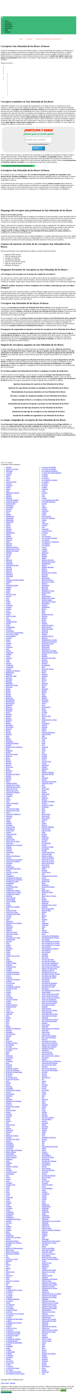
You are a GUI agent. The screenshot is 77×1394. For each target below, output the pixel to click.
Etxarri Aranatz (11, 1110)
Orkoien (44, 754)
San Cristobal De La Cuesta (51, 943)
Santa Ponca (46, 1032)
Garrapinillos (10, 1174)
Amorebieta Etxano (12, 585)
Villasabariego (46, 1317)
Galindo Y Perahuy (12, 1166)
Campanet (9, 825)
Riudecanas (45, 901)
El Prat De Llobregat (12, 1070)
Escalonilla (9, 1088)
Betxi (7, 736)
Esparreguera (10, 1094)
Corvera (8, 990)
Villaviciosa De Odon (49, 1332)
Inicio (7, 21)
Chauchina (9, 921)
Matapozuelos (46, 592)
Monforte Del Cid (47, 636)
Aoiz (7, 598)
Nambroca (45, 701)
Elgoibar (8, 1059)
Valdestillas (45, 1215)
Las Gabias (9, 1370)
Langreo (8, 1326)
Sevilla (44, 1094)
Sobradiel (45, 1105)
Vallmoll (44, 1235)
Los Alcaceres (46, 536)
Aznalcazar (9, 665)
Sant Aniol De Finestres (49, 1021)
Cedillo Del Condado (12, 907)
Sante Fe (44, 1039)
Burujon (8, 780)
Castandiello (10, 876)
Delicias (8, 1017)
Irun (7, 1270)
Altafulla (9, 582)
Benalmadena (10, 700)
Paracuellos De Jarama (49, 781)
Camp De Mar (10, 827)
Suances (44, 1121)
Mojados (44, 623)
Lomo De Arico (47, 531)
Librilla (44, 507)
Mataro (44, 594)
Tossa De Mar (46, 1177)
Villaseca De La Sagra (49, 1319)
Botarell (8, 761)
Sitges (44, 1103)
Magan (44, 558)
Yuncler (44, 1350)
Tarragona (45, 1126)
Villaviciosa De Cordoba (50, 1330)
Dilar (7, 1025)
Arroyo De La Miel (12, 634)
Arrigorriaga (10, 631)
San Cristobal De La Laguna (51, 945)
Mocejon (44, 616)
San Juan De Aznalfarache (50, 963)
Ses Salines (45, 1090)
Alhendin (9, 553)
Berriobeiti (9, 725)
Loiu (43, 527)
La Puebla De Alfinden (13, 1339)
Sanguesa (45, 954)
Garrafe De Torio (11, 1172)
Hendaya (9, 1230)
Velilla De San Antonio (49, 1257)
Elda (7, 1054)
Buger (8, 769)
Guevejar (9, 1223)
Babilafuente (10, 672)
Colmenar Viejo (11, 967)
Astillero (8, 654)
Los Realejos (46, 543)
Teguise (44, 1130)
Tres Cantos (45, 1181)
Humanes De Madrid (12, 1254)
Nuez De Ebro (46, 716)
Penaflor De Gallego (48, 801)
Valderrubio (45, 1212)
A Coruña (9, 473)
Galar (7, 1161)
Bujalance (9, 770)
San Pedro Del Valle (48, 987)
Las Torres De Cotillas (49, 469)
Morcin (44, 671)
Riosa (43, 898)
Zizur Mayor (46, 1366)
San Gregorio (46, 952)
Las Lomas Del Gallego (13, 1372)
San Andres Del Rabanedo (50, 936)
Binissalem (9, 741)
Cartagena (9, 863)
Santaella (45, 1007)
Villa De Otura (46, 1281)
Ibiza (7, 1257)
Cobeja (8, 952)
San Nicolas (45, 981)
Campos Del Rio (11, 834)
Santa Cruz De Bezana (49, 999)
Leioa (43, 491)
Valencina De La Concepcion (51, 1221)
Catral (8, 903)
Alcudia (8, 514)
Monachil (45, 631)
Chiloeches (9, 927)
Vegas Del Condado (48, 1250)
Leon (43, 496)
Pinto (43, 821)
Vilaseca (44, 1274)
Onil (43, 745)
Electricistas (9, 26)
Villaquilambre (46, 1310)
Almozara (9, 573)
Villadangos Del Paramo (49, 1279)
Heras (8, 1232)
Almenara (9, 562)
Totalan (44, 1179)
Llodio (44, 514)
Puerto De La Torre (48, 861)
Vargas (44, 1246)
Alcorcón (9, 509)
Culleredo (9, 1014)
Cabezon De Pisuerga (13, 792)
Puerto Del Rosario (48, 863)
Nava (43, 705)
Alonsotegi (9, 576)
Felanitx (8, 1121)
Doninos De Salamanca (13, 1028)
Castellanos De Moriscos (14, 878)
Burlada (8, 776)
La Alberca (9, 1292)
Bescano (8, 732)
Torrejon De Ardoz (48, 1157)
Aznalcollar (9, 667)
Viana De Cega (46, 1263)
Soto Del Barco (47, 1119)
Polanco (44, 834)
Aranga (8, 603)
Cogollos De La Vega (13, 956)
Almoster (9, 571)
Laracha (8, 1344)
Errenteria (9, 1086)
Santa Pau (45, 1027)
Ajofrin (8, 487)
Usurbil (44, 1199)
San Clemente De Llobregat (51, 941)
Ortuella (44, 758)
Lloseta (44, 520)
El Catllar (9, 1050)
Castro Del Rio (10, 898)
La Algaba (9, 1295)
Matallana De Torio (48, 591)
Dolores (8, 1027)
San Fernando (46, 947)
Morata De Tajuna (47, 669)
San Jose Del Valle (48, 959)
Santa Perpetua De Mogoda (50, 1028)
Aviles (8, 661)
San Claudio (46, 939)
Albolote (8, 496)
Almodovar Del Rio (12, 565)
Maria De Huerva (47, 580)
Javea (7, 1279)
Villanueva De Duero (48, 1301)
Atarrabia (9, 658)
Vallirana (45, 1234)
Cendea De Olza (11, 910)
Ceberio (8, 905)
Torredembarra (46, 1155)
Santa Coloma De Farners (50, 996)
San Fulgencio (46, 950)
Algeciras (9, 540)
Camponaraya (10, 829)
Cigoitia (8, 947)
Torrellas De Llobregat (49, 1161)
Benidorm (9, 711)
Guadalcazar (10, 1214)
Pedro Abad (45, 794)
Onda (43, 743)
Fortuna (8, 1141)
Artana (8, 640)
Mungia (44, 691)
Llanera (44, 513)
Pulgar (44, 869)
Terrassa (44, 1139)
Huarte (8, 1246)
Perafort (44, 803)
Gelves (8, 1177)
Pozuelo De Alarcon (48, 852)
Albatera (8, 494)
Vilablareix (45, 1264)
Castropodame (10, 899)
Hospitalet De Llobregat (13, 1243)
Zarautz (44, 1364)
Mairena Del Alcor (48, 560)
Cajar (7, 801)
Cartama (8, 865)
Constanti (9, 978)
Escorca (8, 1092)
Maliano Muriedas (48, 567)
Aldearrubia (9, 520)
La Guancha (10, 1308)
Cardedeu (9, 849)
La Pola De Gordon (12, 1335)
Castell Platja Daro (12, 887)
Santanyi (44, 1023)
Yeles (43, 1344)
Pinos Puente (46, 818)
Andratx (8, 589)
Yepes (44, 1346)
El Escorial (9, 1057)
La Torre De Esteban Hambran (51, 473)
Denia (8, 1019)
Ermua (8, 1085)
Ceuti (7, 919)
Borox (8, 758)
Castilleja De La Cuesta (13, 892)
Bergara (8, 718)
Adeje (8, 476)
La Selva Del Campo (12, 1368)
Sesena (44, 1088)
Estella (8, 1108)
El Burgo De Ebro (11, 1043)
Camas (8, 819)
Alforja (8, 534)
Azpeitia (8, 669)
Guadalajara (10, 1212)
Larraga (8, 1359)
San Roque (45, 988)
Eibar (7, 1039)
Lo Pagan (45, 533)
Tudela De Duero (47, 1185)
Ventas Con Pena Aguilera (50, 1259)
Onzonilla (45, 747)
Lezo (43, 505)
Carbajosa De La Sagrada (14, 845)
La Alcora (9, 1294)
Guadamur (9, 1215)
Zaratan (44, 1363)
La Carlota (9, 1301)
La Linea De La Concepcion (15, 1313)
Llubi (43, 522)
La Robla (9, 1353)
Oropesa (44, 756)
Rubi (43, 918)
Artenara (8, 643)
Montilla (44, 656)
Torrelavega (45, 1159)
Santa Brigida (46, 992)
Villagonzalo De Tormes (49, 1288)
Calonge (8, 805)
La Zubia (45, 484)
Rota (43, 914)
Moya (43, 681)
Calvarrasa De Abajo (12, 809)
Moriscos (45, 674)
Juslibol (8, 1288)
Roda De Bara (46, 910)
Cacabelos (9, 796)
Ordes (44, 749)
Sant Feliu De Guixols (49, 1041)
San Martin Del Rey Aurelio (51, 974)
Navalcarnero (46, 707)
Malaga (44, 565)
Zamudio (45, 1357)
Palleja (44, 770)
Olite (43, 736)
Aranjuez (9, 607)
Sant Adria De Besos (48, 1005)
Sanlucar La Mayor (48, 970)
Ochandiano (45, 723)
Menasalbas (45, 603)
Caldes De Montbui (12, 803)
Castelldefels (10, 883)
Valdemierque (46, 1206)
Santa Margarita (47, 1012)
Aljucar (8, 556)
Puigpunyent (46, 867)
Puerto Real (45, 865)
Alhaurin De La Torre (13, 549)
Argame (8, 620)
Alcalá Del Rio (10, 503)
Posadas (44, 850)
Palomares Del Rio (48, 774)
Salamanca (45, 923)
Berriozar (9, 729)
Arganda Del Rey (11, 622)
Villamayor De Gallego (49, 1297)
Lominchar (45, 529)
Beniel (8, 712)
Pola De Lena (46, 829)
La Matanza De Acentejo (14, 1323)
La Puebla (9, 1337)
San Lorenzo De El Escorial (51, 967)
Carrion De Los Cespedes (14, 859)
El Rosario (9, 1074)
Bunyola (8, 772)
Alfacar (8, 527)
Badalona (9, 674)
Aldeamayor (10, 518)
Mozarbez (45, 683)
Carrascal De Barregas (13, 856)
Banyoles (9, 678)
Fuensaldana (10, 1146)
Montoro (44, 660)
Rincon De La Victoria (49, 896)
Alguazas (9, 545)
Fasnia (8, 1119)
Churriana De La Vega (13, 938)
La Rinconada (10, 1352)
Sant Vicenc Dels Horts (49, 1068)
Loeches (44, 525)
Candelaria (9, 838)
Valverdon (45, 1244)
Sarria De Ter (46, 1077)
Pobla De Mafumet (48, 827)
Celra (7, 908)
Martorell (45, 587)
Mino (43, 612)
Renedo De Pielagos (48, 887)
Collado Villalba (11, 963)
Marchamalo (46, 578)
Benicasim (9, 709)
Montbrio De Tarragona (49, 642)
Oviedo (44, 763)
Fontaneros (8, 24)
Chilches (8, 925)
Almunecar (9, 574)
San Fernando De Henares (50, 948)
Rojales (44, 912)
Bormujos (9, 756)
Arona (8, 625)
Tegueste (44, 1128)
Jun (7, 1284)
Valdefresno (45, 1205)
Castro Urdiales (11, 901)
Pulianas (44, 870)
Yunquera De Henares (49, 1353)
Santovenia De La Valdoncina (51, 1061)
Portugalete (45, 849)
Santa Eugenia (46, 1008)
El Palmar (9, 1065)
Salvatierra (45, 932)
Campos (8, 832)
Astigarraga (9, 652)
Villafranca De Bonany (49, 1283)
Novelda (44, 712)
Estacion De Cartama (12, 1106)
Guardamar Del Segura (13, 1219)
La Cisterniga (10, 1304)
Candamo (9, 836)
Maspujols (45, 589)
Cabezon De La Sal (12, 790)
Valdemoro (45, 1208)
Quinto (44, 878)
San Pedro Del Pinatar (49, 985)
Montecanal (45, 647)
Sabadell (44, 919)
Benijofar (9, 714)
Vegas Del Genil (47, 1252)
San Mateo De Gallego (49, 976)
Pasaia (44, 787)
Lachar (8, 1303)
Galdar (8, 1165)
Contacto (8, 32)
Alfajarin (9, 529)
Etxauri (8, 1112)
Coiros (8, 959)
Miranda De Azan (47, 614)
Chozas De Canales (12, 934)
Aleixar (8, 525)
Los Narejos (46, 540)
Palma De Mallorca (48, 772)
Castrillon (9, 896)
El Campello (10, 1045)
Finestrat (8, 1132)
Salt (43, 928)
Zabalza (44, 1355)
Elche (7, 1052)
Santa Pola (45, 1030)
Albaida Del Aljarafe (12, 493)
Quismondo (45, 879)
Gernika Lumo (10, 1185)
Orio (43, 752)
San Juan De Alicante (48, 961)
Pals (43, 776)
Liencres (44, 509)
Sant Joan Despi (47, 1052)
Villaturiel (45, 1324)
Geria (7, 1181)
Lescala (44, 498)
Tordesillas (45, 1154)
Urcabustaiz (45, 1194)
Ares (7, 618)
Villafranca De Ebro (48, 1286)
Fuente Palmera (11, 1152)
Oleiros (44, 731)
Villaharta (45, 1290)
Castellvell (9, 889)
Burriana (8, 778)
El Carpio (9, 1047)
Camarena (9, 816)
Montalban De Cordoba (49, 640)
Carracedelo (10, 852)
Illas (7, 1263)
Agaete (8, 478)
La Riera (8, 1350)
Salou (43, 927)
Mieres (44, 609)
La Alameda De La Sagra (14, 1290)
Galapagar (9, 1159)
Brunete (8, 765)
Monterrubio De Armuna (50, 652)
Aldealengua (10, 516)
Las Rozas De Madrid (49, 467)
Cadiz (8, 798)
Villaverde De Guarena (49, 1326)
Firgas (8, 1134)
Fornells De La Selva (12, 1139)
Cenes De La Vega (12, 912)
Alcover (8, 511)
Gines (8, 1192)
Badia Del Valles (11, 676)
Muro (43, 694)
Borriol (8, 760)
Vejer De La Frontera (48, 1254)
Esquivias (9, 1105)
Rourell (44, 916)
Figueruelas (9, 1130)
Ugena (44, 1190)
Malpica (44, 569)
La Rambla (9, 1346)
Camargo (9, 818)
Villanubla (45, 1299)
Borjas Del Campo (12, 754)
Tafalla (44, 1125)
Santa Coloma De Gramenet (51, 997)
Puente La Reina (47, 856)
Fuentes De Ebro (11, 1155)
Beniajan (9, 707)
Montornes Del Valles (49, 658)
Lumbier (44, 551)
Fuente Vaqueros (11, 1157)
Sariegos (44, 1076)
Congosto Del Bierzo (12, 972)
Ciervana (9, 941)
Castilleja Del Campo (13, 894)
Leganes (44, 487)
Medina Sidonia (47, 600)
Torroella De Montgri (49, 1175)
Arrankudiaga (10, 627)
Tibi (43, 1145)
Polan (43, 832)
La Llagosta (9, 1315)
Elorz (7, 1063)
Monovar (45, 638)
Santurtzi (45, 1066)
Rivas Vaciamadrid (48, 908)
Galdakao (9, 1163)
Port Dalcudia (46, 843)
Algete (8, 542)
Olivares (44, 738)
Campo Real (10, 830)
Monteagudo (46, 645)
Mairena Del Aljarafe (48, 562)
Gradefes (9, 1203)
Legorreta (45, 489)
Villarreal (45, 1313)
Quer (43, 874)
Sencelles (45, 1085)
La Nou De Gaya (11, 1328)
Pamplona (45, 778)
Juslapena (9, 1286)
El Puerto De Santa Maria (14, 1072)
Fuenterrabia (10, 1154)
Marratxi (44, 583)
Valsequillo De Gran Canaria (51, 1241)
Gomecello (9, 1197)
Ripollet (44, 899)
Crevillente (9, 997)
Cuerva (8, 1010)
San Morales (46, 979)
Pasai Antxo (45, 789)
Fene (7, 1123)
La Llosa (8, 1317)
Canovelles (9, 843)
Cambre (8, 821)
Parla (43, 785)
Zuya (43, 1373)
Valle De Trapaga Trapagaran (51, 1230)
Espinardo (9, 1099)
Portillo (44, 845)
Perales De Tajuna (47, 805)
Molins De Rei (46, 627)
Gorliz (8, 1199)
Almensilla (9, 563)
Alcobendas (9, 507)
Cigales (8, 945)
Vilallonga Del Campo (49, 1270)
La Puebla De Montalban (14, 1343)
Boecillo (8, 745)
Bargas (8, 689)
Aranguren (9, 605)
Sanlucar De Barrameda (49, 968)
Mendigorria (46, 607)
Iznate (8, 1277)
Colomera (9, 968)
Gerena (8, 1179)
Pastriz (44, 790)
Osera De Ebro (46, 761)
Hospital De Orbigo (12, 1241)
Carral (8, 854)
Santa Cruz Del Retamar (49, 1001)
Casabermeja (10, 867)
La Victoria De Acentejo (49, 480)
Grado (8, 1205)
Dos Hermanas (10, 1034)
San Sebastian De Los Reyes (51, 990)
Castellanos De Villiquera (14, 879)
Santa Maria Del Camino (50, 1014)
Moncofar (45, 632)
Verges (44, 1261)
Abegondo (9, 471)
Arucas (8, 645)
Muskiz (44, 696)
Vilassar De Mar (47, 1275)
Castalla (8, 874)
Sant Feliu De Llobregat (49, 1043)
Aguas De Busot (11, 482)
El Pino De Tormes (12, 1068)
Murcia (44, 692)
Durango (8, 1036)
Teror (43, 1136)
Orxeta (44, 760)
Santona (44, 1059)
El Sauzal (9, 1076)
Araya (8, 611)
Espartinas (9, 1096)
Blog (6, 30)
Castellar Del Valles (12, 881)
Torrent (44, 1166)
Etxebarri (9, 1114)
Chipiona (9, 930)
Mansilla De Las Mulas (49, 573)
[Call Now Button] (6, 1392)
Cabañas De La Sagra (13, 785)
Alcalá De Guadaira (12, 500)
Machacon (45, 553)
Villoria (44, 1335)
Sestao (44, 1092)
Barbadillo (9, 683)
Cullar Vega (9, 1012)
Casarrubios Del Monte (13, 869)
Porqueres (45, 839)
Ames (8, 583)
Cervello (8, 916)
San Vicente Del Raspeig (50, 1070)
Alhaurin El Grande (12, 551)
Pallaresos (45, 769)
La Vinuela (45, 482)
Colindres (9, 961)
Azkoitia (8, 663)
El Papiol (9, 1066)
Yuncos (44, 1352)
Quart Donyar (46, 872)
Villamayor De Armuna (49, 1295)
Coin (7, 958)
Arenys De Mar (11, 616)
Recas (44, 883)
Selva (43, 1083)
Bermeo (8, 723)
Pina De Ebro (46, 814)
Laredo (8, 1348)
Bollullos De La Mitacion (14, 747)
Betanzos (9, 734)
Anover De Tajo (11, 594)
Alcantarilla (9, 505)
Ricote (44, 894)
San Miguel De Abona (49, 978)
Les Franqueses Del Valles (50, 500)
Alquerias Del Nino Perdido (15, 580)
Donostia (9, 1030)
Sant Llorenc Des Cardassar (51, 1056)
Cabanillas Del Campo (13, 787)
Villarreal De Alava (48, 1315)
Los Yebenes (46, 545)
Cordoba (8, 981)
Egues (8, 1037)
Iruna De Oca (10, 1272)
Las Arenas (9, 1361)
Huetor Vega (10, 1250)
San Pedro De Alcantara (49, 983)
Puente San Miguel (48, 858)
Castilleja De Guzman (13, 890)
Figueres (8, 1128)
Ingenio (8, 1268)
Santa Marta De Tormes (49, 1016)
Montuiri (44, 663)
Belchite (8, 696)
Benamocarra (10, 703)
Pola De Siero (46, 830)
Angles (8, 591)
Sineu (43, 1101)
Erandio (8, 1083)
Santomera (45, 1057)
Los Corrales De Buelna (49, 538)
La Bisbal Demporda (12, 1299)
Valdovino (45, 1219)
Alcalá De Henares (12, 502)
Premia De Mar (47, 854)
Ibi (7, 1255)
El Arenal (9, 1041)
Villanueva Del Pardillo (49, 1308)
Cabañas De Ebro (11, 783)
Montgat (44, 654)
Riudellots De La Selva (49, 905)
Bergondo (9, 720)
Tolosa (44, 1150)
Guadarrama (10, 1217)
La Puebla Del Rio (12, 1341)
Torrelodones (46, 1163)
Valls (43, 1237)
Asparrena (9, 647)
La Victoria (45, 478)
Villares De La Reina (48, 1312)
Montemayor (46, 649)
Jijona (8, 1283)
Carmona (9, 850)
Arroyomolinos (11, 636)
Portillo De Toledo (48, 847)
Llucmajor (45, 523)
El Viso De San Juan (12, 1079)
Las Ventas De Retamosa (50, 471)
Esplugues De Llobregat (13, 1101)
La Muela (9, 1324)
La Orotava (9, 1330)
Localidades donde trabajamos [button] (10, 464)
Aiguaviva (9, 485)
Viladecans (45, 1266)
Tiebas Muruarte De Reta (50, 1146)
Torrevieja (45, 1172)
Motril (44, 678)
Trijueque (45, 1183)
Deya (7, 1023)
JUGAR (35, 148)
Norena (44, 711)
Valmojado (45, 1239)
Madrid (44, 554)
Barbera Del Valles (12, 685)
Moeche (44, 618)
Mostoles (45, 676)
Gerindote (9, 1183)
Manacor (44, 571)
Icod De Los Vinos (12, 1259)
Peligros (44, 800)
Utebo (44, 1201)
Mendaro (45, 605)
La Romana (9, 1355)
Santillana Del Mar (48, 1048)
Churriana (9, 936)
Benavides (9, 705)
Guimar (8, 1228)
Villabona (45, 1277)
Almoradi (9, 569)
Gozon (8, 1201)
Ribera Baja (45, 890)
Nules (43, 718)
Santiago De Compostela (50, 1045)
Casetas (8, 870)
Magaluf (44, 556)
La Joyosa (9, 1312)
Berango (8, 716)
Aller (7, 558)
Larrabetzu (9, 1357)
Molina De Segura (47, 625)
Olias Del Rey (46, 734)
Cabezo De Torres (11, 789)
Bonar (8, 749)
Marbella (45, 576)
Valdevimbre (46, 1217)
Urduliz (44, 1195)
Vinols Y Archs (46, 1339)
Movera (44, 680)
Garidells (9, 1170)
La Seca (8, 1364)
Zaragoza (45, 1359)
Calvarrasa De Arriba (12, 810)
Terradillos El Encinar (49, 1137)
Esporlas (8, 1103)
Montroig (45, 661)
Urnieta (44, 1197)
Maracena (45, 574)
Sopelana (45, 1116)
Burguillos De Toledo (13, 774)
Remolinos (45, 885)
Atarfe (8, 656)
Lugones (44, 549)
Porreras (44, 841)
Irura (7, 1274)
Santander (45, 1017)
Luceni (44, 547)
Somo (43, 1110)
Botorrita (9, 763)
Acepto (63, 1390)
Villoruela (45, 1337)
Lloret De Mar (46, 516)
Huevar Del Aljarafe (12, 1252)
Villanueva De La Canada (50, 1303)
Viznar (44, 1343)
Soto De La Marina (48, 1117)
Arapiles (8, 609)
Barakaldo (9, 680)
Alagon (8, 489)
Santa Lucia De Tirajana (49, 1010)
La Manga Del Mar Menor (14, 1319)
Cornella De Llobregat (13, 987)
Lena (43, 494)
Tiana (43, 1141)
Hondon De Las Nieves (13, 1237)
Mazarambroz (46, 596)
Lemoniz (44, 493)
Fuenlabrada (10, 1145)
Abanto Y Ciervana (12, 469)
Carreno (8, 858)
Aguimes (9, 484)
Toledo (44, 1148)
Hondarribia (10, 1235)
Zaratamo (45, 1361)
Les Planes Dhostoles (48, 502)
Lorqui (44, 534)
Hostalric (9, 1244)
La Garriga (9, 1306)
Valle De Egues (47, 1228)
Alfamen (8, 531)
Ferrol (8, 1126)
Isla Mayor (9, 1275)
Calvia (8, 812)
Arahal (8, 602)
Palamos (44, 767)
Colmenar (9, 965)
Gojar (7, 1195)
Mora (43, 667)
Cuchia (8, 1008)
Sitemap (12, 1383)
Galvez (8, 1168)
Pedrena (44, 792)
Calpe (8, 807)
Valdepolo (45, 1210)
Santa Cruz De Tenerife (49, 1003)
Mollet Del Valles (47, 629)
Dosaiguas (9, 1032)
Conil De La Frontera (13, 974)
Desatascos (8, 28)
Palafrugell (45, 765)
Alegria (8, 523)
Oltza (43, 740)
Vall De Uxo (46, 1226)
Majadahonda (46, 563)
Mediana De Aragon (48, 598)
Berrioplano (9, 727)
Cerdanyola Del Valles (13, 914)
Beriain (8, 721)
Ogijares (44, 725)
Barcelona (9, 687)
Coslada (8, 992)
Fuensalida (9, 1148)
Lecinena (45, 485)
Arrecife (8, 629)
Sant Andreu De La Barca (50, 1019)
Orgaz (44, 750)
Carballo (8, 847)
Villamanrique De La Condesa (51, 1294)
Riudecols (45, 903)
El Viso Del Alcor (11, 1077)
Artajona (8, 638)
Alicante (8, 554)
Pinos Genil (45, 816)
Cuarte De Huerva (11, 1005)
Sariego (44, 1074)
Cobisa (8, 954)
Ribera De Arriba (47, 892)
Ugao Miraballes (47, 1188)
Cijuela (8, 950)
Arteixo (8, 642)
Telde (43, 1134)
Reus (43, 889)
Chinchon (9, 928)
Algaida (8, 536)
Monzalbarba (46, 665)
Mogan (44, 620)
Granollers (9, 1208)
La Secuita (9, 1366)
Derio (7, 1021)
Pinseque (45, 819)
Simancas (45, 1099)
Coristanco (9, 985)
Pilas (43, 812)
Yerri (43, 1348)
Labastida (9, 1297)
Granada (8, 1206)
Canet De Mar (10, 839)
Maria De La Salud (48, 582)
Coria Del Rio (10, 983)
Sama (43, 934)
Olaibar (44, 729)
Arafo (8, 600)
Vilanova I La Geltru (48, 1272)
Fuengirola (9, 1143)
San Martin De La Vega (49, 972)
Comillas (9, 970)
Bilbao (8, 738)
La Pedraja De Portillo (13, 1333)
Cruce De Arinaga (11, 999)
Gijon (7, 1190)
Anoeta (8, 592)
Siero (43, 1096)
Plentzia (44, 825)
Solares (44, 1106)
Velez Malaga (46, 1255)
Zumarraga (45, 1372)
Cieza (7, 943)
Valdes (44, 1214)
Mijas (43, 611)
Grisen (8, 1210)
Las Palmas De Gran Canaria (15, 1373)
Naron (44, 703)
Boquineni (9, 750)
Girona (8, 1194)
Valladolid (45, 1223)
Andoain (8, 587)
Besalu (8, 731)
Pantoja (44, 780)
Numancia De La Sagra (49, 720)
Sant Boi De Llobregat (49, 1036)
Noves (44, 714)
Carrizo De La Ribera (13, 861)
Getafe (8, 1186)
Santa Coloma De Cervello (50, 994)
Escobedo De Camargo (13, 1090)
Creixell (8, 996)
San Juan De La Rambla (49, 965)
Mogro (44, 622)
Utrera (44, 1203)
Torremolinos (46, 1165)
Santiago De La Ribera (49, 1047)
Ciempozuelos (10, 939)
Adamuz (8, 474)
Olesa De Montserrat (48, 732)
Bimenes (8, 740)
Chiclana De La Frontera (14, 923)
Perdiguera (45, 807)
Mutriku (44, 698)
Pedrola (44, 796)
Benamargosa (10, 701)
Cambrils (9, 823)
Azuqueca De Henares (13, 671)
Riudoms (45, 907)
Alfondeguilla (10, 533)
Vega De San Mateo (48, 1248)
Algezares (9, 543)
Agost (8, 480)
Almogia (8, 567)
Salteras (44, 930)
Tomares (44, 1152)
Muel (43, 687)
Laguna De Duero (11, 1310)
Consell (8, 976)
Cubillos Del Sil (11, 1007)
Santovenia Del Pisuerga (49, 1063)
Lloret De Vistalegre (48, 518)
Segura (44, 1081)
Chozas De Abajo (11, 932)
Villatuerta (45, 1323)
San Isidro (45, 956)
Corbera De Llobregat (13, 979)
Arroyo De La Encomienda (14, 632)
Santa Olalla (46, 1025)
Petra (43, 809)
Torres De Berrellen (48, 1170)
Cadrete (8, 800)
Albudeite (9, 498)
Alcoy (8, 513)
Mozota (44, 685)
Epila (7, 1081)
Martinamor (45, 585)
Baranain (9, 681)
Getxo (8, 1188)
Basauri (8, 692)
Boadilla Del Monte (12, 743)
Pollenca (44, 836)
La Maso (8, 1321)
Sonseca (44, 1114)
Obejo (44, 721)
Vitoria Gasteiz (46, 1341)
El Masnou (9, 1061)
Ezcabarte (9, 1116)
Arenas (8, 614)
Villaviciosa (45, 1328)
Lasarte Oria (10, 1363)
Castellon (9, 885)
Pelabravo (45, 798)
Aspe (7, 649)
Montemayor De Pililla (49, 651)
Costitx (8, 994)
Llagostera (45, 511)
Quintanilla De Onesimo (49, 876)
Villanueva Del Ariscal (49, 1304)
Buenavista (9, 767)
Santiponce (45, 1050)
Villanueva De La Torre (49, 1306)
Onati (43, 741)
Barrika (8, 691)
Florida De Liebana (12, 1136)
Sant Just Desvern (47, 1054)
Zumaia (44, 1370)
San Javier (45, 958)
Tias (43, 1143)
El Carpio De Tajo (11, 1048)
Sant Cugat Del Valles (49, 1037)
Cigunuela (9, 948)
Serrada (44, 1086)
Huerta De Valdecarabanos (14, 1248)
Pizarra (44, 823)
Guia (7, 1225)
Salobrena (45, 925)
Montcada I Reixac (48, 643)
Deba (7, 1016)
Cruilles (8, 1001)
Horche (8, 1239)
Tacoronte (45, 1123)
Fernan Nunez (10, 1125)
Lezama (44, 503)
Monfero (44, 634)
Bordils (8, 752)
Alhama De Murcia (12, 547)
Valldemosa (45, 1225)
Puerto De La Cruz (48, 859)
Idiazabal (9, 1261)
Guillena (8, 1226)
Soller (44, 1108)
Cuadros (8, 1003)
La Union (45, 474)
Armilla (8, 623)
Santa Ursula (46, 1034)
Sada (43, 921)
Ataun (8, 660)
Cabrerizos (9, 794)
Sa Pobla (44, 1072)
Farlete (8, 1117)
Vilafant (44, 1268)
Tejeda (44, 1132)
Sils (43, 1097)
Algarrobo (9, 538)
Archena (8, 612)
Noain (44, 709)
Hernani (8, 1234)
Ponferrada (45, 838)
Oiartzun (44, 727)
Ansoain (8, 596)
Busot (8, 781)
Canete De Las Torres (13, 841)
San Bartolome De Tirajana (50, 938)
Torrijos (44, 1174)
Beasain (8, 694)
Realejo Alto (46, 881)
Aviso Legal (5, 1383)
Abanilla (8, 467)
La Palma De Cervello (13, 1332)
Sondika (44, 1112)
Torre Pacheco (46, 1168)
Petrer (44, 810)
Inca (7, 1266)
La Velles (45, 476)
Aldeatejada (9, 522)
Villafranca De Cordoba (49, 1284)
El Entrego (9, 1056)
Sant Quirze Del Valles (49, 1065)
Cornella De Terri (11, 988)
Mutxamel (45, 700)
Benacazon (9, 698)
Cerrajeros (8, 23)
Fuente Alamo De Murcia (14, 1150)
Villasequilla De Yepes (49, 1321)
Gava (7, 1175)
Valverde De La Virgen (49, 1243)
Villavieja (45, 1333)
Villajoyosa (45, 1292)
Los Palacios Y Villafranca (50, 542)
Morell (44, 672)
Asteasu (8, 651)
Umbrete (44, 1192)
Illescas (8, 1264)
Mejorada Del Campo (49, 602)
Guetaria (8, 1221)
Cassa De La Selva (12, 872)
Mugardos (45, 689)
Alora (7, 578)
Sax (43, 1079)
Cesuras (8, 918)
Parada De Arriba (47, 783)
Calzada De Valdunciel (13, 814)
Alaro (7, 491)
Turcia (44, 1186)
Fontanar (9, 1137)
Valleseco (45, 1232)
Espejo (8, 1097)
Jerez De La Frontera (12, 1281)
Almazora (9, 560)
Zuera (43, 1368)
